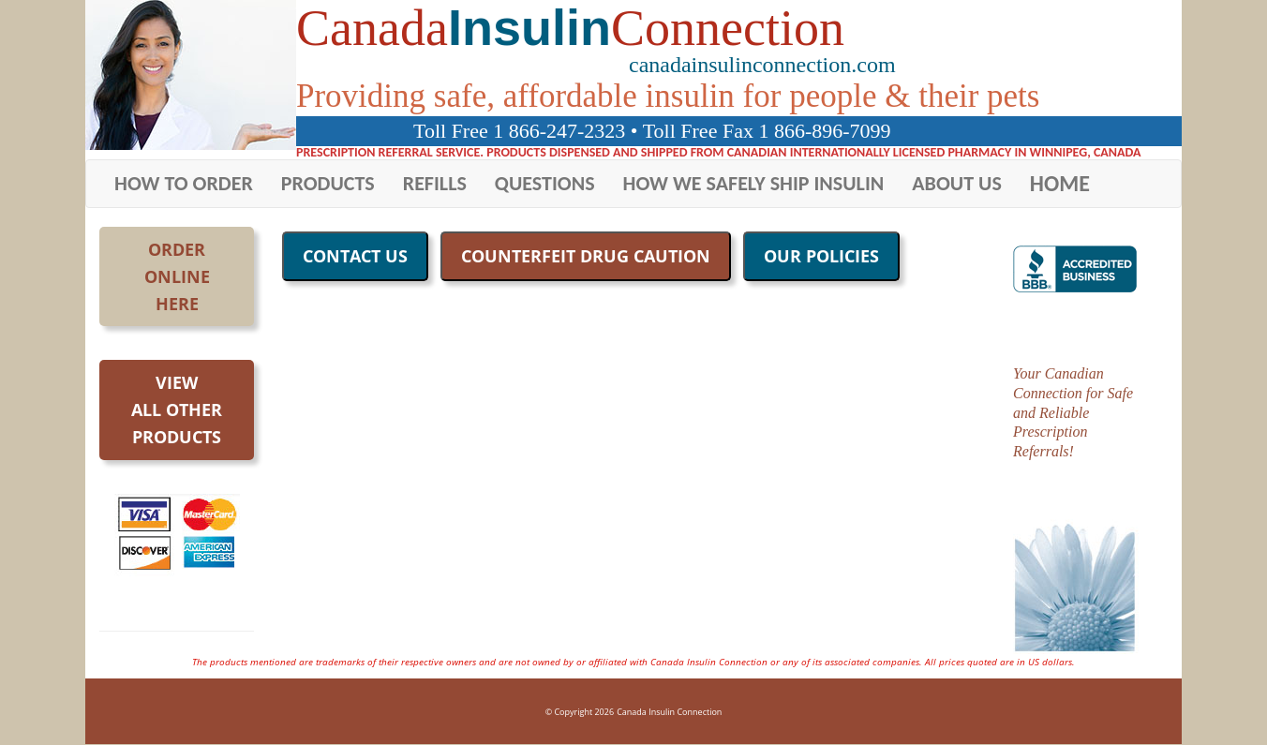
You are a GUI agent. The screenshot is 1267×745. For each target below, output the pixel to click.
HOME (1060, 183)
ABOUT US (957, 183)
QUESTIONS (545, 183)
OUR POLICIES (821, 256)
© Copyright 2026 (579, 712)
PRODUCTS (328, 183)
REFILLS (435, 183)
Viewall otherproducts (176, 409)
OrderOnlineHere (177, 276)
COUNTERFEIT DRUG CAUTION (585, 256)
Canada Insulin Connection (669, 712)
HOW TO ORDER (183, 183)
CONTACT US (355, 256)
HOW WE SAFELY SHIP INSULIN (754, 183)
